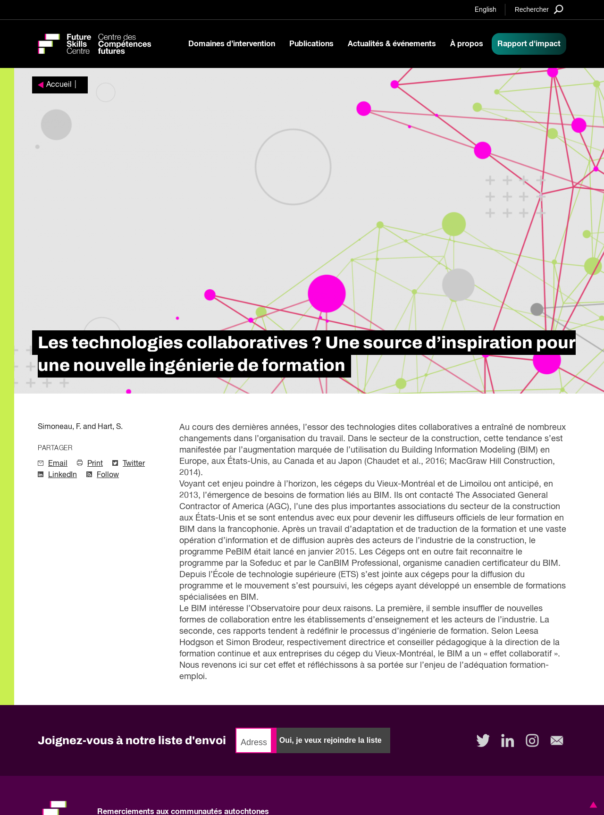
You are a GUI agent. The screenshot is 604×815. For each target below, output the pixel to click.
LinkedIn (62, 475)
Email (57, 464)
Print (95, 464)
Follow (108, 475)
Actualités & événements (392, 44)
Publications (311, 44)
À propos (466, 44)
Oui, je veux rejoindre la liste (330, 740)
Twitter (134, 464)
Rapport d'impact (529, 44)
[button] (591, 804)
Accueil (59, 85)
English (485, 10)
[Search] (539, 9)
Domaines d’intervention (231, 44)
